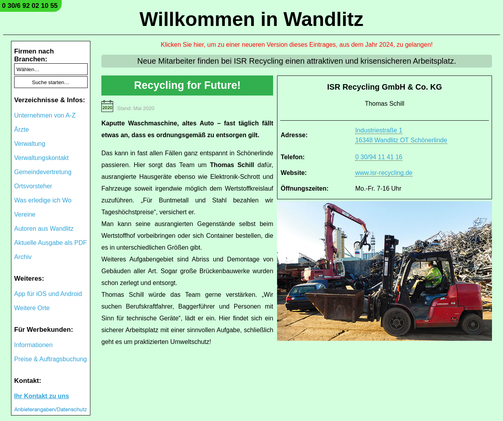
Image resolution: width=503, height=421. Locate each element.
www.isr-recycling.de (384, 172)
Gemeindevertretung (43, 172)
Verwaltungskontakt (41, 157)
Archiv (22, 257)
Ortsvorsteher (33, 186)
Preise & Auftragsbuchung (50, 359)
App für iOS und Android (48, 293)
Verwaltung (29, 143)
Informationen (33, 345)
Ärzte (21, 129)
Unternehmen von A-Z (45, 115)
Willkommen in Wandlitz (251, 19)
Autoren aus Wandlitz (43, 228)
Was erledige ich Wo (43, 200)
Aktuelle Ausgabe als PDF (50, 242)
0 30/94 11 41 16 (378, 157)
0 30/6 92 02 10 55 (30, 5)
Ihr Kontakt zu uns (41, 396)
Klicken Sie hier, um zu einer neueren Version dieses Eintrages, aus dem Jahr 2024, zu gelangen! (297, 44)
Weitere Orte (32, 308)
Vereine (24, 214)
